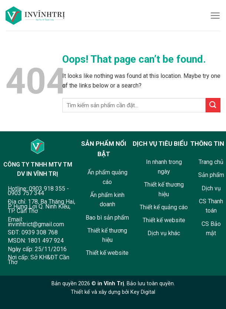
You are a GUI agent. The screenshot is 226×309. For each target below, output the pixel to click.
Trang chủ (211, 161)
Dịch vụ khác (163, 233)
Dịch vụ (211, 188)
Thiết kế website (107, 252)
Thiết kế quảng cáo (164, 207)
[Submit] (213, 105)
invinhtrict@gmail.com (36, 224)
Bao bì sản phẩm (107, 217)
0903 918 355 (47, 188)
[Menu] (215, 15)
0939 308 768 (39, 232)
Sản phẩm (211, 174)
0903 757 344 (26, 193)
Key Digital (142, 292)
